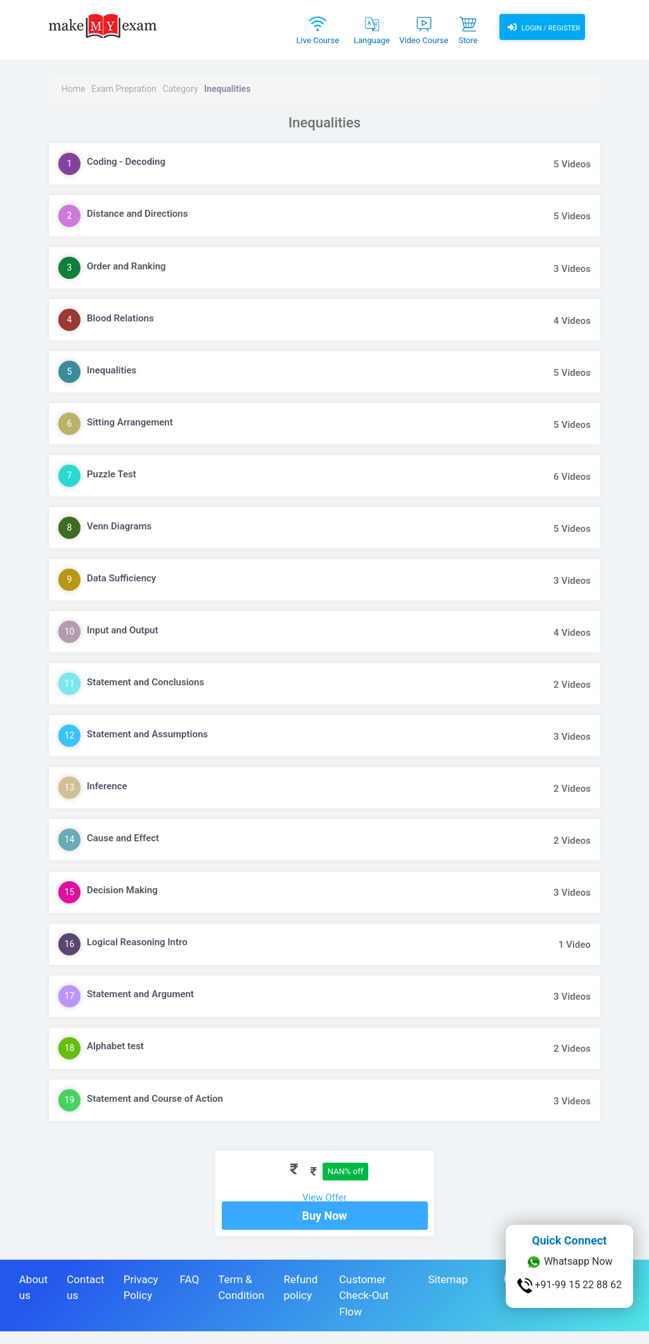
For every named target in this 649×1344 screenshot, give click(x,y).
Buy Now (324, 1228)
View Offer (324, 1197)
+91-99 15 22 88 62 (569, 1285)
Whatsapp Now (569, 1262)
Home (73, 89)
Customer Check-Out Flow (364, 1308)
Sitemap (448, 1292)
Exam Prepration (124, 89)
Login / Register (542, 28)
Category (180, 89)
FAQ (189, 1292)
